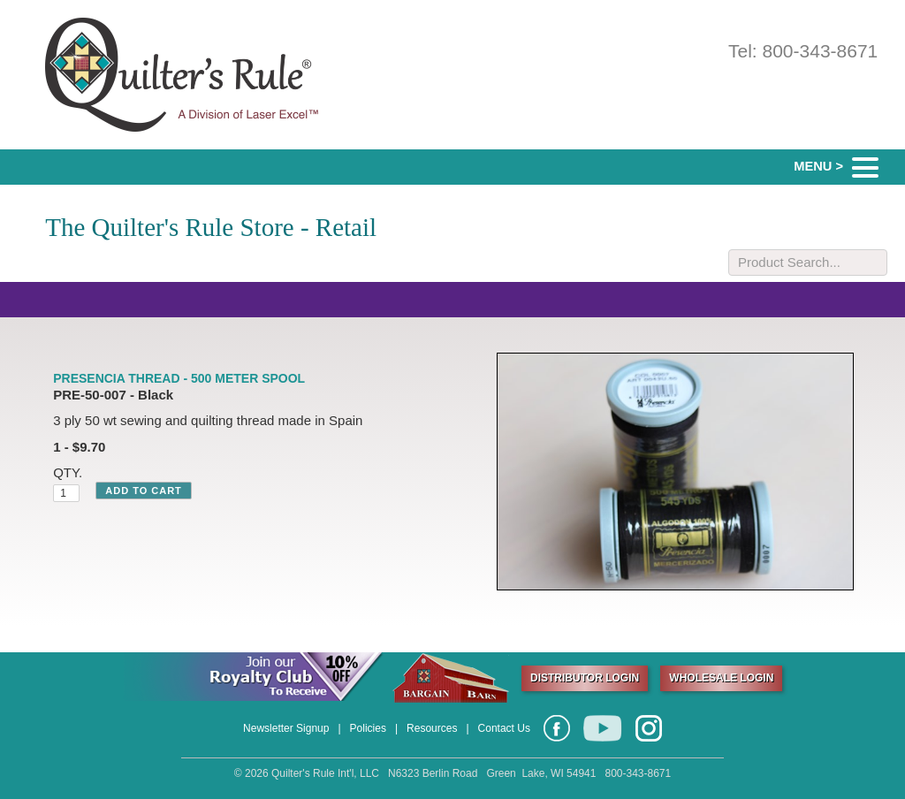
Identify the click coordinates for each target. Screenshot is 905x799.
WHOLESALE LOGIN (721, 678)
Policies (368, 728)
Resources (432, 728)
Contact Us (504, 728)
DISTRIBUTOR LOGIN (584, 678)
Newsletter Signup (286, 728)
